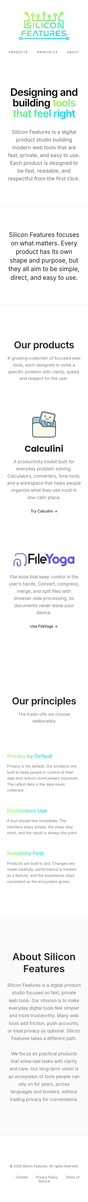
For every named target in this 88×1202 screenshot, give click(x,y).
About (73, 52)
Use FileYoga (41, 627)
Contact (22, 1177)
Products (18, 52)
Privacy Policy (47, 1177)
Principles (47, 52)
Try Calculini (42, 511)
